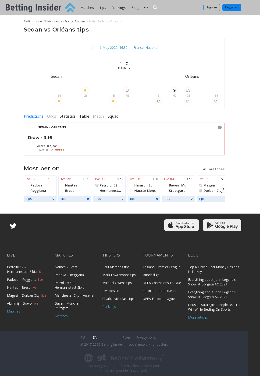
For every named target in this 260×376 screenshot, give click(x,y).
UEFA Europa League (159, 298)
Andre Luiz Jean (47, 146)
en (95, 337)
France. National (145, 47)
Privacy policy (146, 337)
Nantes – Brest (19, 287)
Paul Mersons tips (115, 267)
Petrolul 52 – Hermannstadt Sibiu (22, 269)
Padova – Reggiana (22, 279)
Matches (87, 7)
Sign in (212, 7)
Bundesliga (151, 275)
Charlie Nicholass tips (118, 298)
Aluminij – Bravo (20, 303)
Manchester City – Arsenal (74, 295)
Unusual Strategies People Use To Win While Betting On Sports (214, 307)
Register (231, 7)
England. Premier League (161, 267)
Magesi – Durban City (23, 295)
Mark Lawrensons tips (119, 275)
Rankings (119, 7)
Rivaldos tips (111, 290)
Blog (135, 7)
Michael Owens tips (117, 283)
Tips (103, 7)
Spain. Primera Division (160, 290)
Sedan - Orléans (52, 127)
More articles (198, 317)
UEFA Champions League (162, 283)
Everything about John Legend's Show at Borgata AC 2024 (212, 281)
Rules (126, 337)
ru (82, 337)
